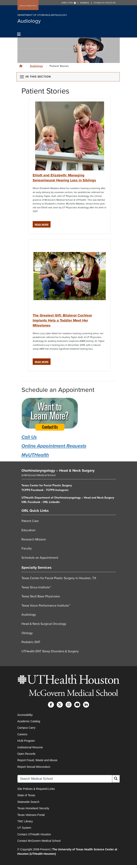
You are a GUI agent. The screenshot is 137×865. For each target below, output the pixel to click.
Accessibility (25, 714)
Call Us (29, 437)
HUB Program (26, 740)
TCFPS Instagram (57, 490)
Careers (22, 734)
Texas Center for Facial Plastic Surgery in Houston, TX (58, 578)
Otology (27, 633)
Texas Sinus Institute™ (36, 587)
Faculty (26, 548)
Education (28, 530)
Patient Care (30, 521)
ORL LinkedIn (51, 502)
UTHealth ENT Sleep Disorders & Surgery (50, 651)
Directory (69, 3)
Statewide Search (28, 801)
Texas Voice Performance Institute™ (45, 606)
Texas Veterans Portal (31, 814)
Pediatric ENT (30, 642)
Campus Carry (26, 727)
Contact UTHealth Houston (34, 834)
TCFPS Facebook (32, 490)
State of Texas (26, 795)
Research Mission (33, 539)
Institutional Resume (30, 747)
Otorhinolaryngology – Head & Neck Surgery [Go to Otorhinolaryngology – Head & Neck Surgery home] (57, 470)
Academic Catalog (28, 721)
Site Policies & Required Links (36, 788)
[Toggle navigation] (18, 34)
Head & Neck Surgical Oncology (43, 624)
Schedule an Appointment (39, 558)
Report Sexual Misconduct (33, 766)
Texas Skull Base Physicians (40, 596)
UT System (24, 827)
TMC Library (25, 821)
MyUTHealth (35, 455)
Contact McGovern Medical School (39, 840)
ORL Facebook (30, 502)
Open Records (26, 753)
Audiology (36, 66)
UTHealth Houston (105, 3)
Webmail (84, 3)
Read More (43, 224)
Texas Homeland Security (33, 808)
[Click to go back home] (20, 66)
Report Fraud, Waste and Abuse (37, 760)
